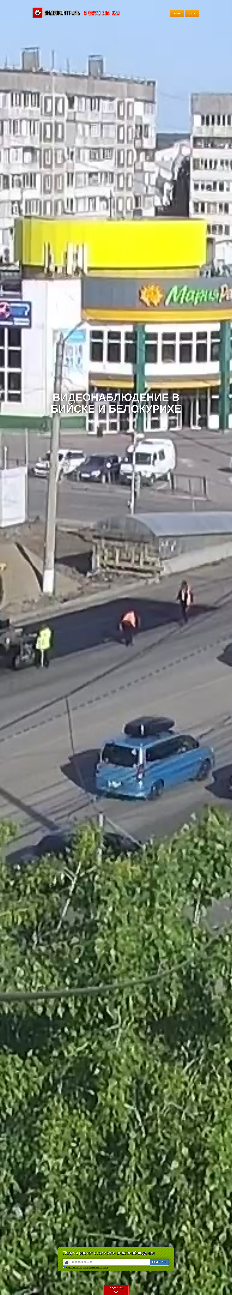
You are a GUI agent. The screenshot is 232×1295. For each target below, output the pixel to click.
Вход (192, 13)
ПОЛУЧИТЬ (159, 1262)
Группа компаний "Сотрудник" (76, 13)
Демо (177, 13)
